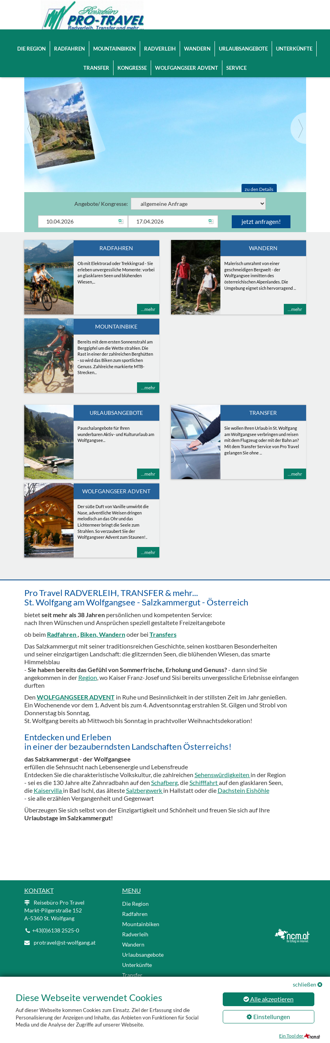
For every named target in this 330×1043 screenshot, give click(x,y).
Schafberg (164, 784)
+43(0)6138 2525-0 (152, 11)
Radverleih (160, 41)
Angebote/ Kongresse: (170, 206)
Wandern (197, 41)
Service (236, 60)
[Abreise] (173, 223)
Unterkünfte (294, 41)
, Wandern (110, 636)
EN (275, 12)
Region (87, 679)
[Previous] (32, 130)
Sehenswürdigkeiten (223, 776)
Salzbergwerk (144, 792)
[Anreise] (83, 223)
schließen (304, 984)
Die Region (31, 41)
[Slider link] (165, 121)
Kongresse (132, 60)
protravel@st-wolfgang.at (212, 11)
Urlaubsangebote (243, 41)
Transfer (96, 60)
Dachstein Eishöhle (243, 792)
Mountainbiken (114, 41)
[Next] (298, 130)
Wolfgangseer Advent (186, 60)
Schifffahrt (204, 784)
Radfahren (69, 41)
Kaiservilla (48, 792)
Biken (88, 636)
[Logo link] (71, 15)
